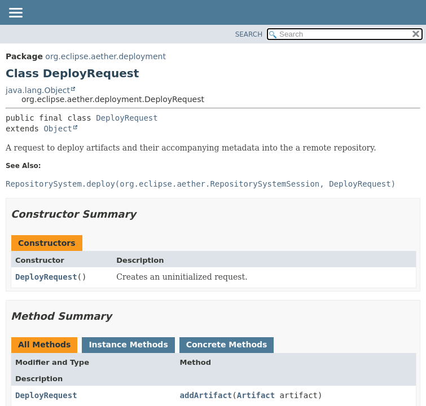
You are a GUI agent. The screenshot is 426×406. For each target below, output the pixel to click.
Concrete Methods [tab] (226, 344)
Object (57, 128)
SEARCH (249, 34)
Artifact (256, 395)
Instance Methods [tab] (128, 344)
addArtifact (206, 395)
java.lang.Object (38, 90)
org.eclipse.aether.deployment (105, 56)
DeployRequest (127, 117)
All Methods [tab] (44, 344)
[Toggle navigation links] (15, 13)
